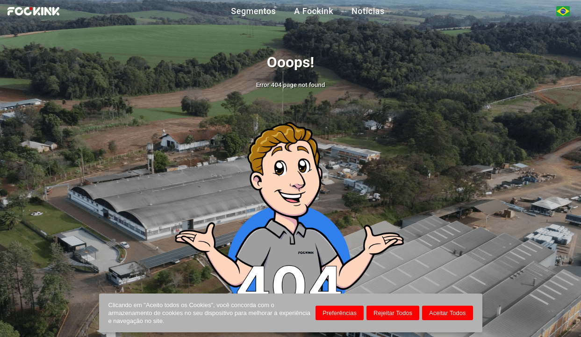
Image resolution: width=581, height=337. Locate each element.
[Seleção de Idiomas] (563, 11)
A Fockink (313, 11)
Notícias (368, 11)
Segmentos (253, 11)
